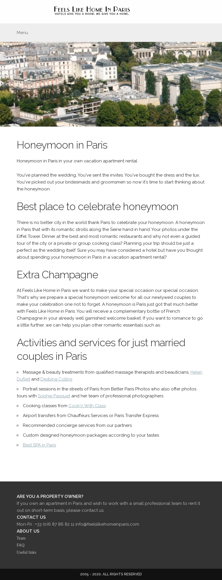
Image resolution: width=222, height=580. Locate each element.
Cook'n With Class (87, 405)
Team (21, 538)
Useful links (26, 552)
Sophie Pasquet (54, 396)
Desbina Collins (56, 379)
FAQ (21, 545)
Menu (22, 32)
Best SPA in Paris (39, 445)
